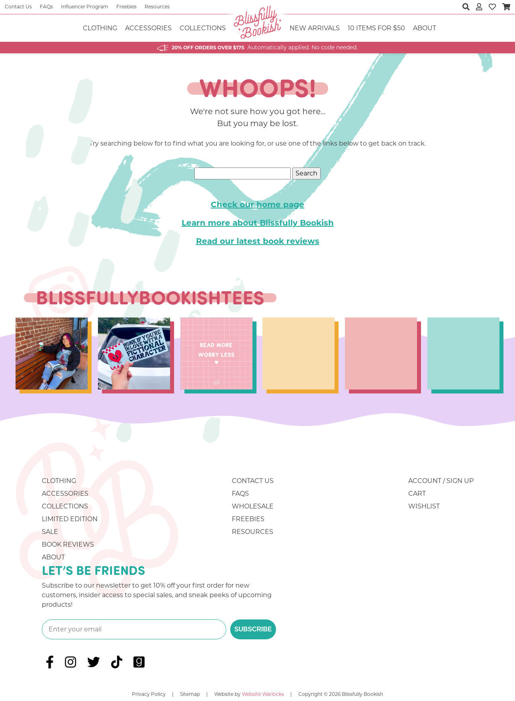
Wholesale (253, 506)
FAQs (46, 7)
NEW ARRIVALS (315, 28)
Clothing (100, 28)
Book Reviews (68, 544)
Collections (203, 28)
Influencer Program (84, 7)
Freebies (126, 7)
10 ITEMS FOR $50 (376, 28)
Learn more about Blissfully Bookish (258, 223)
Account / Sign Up (441, 481)
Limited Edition (70, 519)
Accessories (148, 28)
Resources (157, 7)
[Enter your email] (134, 629)
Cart (417, 493)
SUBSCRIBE (253, 629)
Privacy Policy (149, 694)
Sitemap (190, 694)
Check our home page (257, 204)
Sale (50, 531)
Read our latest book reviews (257, 241)
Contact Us (18, 7)
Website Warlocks (263, 694)
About (424, 28)
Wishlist (424, 506)
